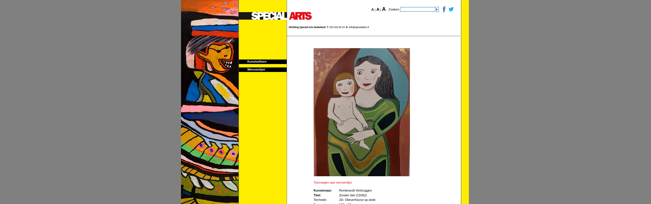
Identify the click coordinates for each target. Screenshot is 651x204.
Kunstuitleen (257, 61)
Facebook (443, 9)
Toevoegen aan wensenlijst (333, 182)
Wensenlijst (256, 69)
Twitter (450, 9)
